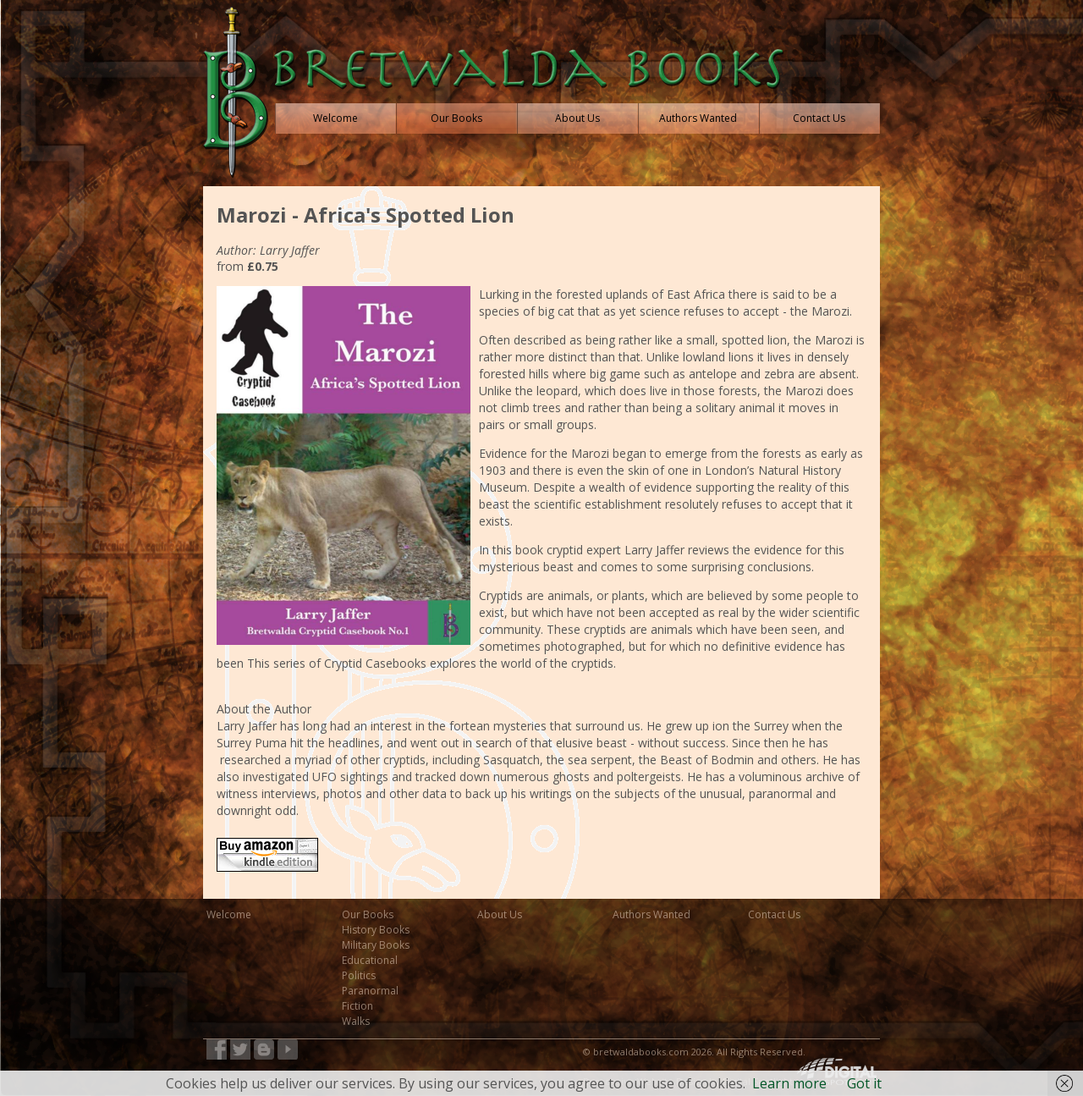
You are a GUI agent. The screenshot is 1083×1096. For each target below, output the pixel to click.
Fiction (357, 1006)
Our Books (367, 914)
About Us (499, 914)
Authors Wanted (651, 914)
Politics (359, 975)
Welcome (228, 914)
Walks (356, 1021)
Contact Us (774, 914)
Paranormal (370, 990)
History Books (376, 930)
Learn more (789, 1083)
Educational (370, 960)
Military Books (376, 945)
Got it (864, 1083)
